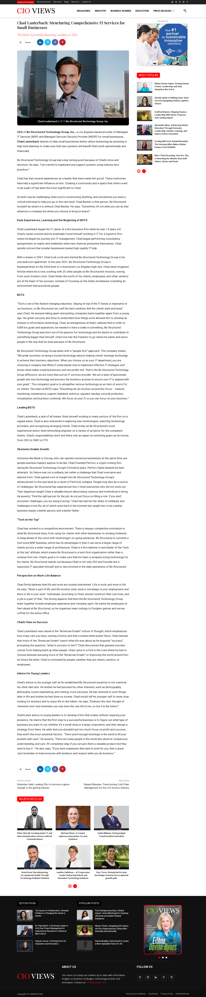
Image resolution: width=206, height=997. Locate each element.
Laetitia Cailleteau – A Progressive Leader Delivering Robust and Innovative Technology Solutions (73, 875)
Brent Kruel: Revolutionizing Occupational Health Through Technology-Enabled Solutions (34, 875)
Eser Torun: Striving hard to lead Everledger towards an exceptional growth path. (111, 875)
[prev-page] (70, 886)
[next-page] (75, 886)
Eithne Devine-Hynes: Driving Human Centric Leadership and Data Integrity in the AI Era (171, 86)
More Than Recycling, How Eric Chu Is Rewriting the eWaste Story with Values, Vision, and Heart (171, 158)
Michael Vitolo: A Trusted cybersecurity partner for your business (73, 836)
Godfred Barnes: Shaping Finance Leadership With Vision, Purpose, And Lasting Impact (170, 115)
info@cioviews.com (96, 982)
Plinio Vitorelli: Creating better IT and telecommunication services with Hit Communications (34, 836)
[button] (185, 11)
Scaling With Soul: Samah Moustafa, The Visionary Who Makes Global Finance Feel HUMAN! (171, 144)
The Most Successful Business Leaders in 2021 (47, 35)
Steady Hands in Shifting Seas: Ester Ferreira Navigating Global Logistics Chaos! (171, 101)
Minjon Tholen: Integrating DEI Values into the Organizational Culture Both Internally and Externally (111, 929)
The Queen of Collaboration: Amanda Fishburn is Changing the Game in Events (52, 913)
